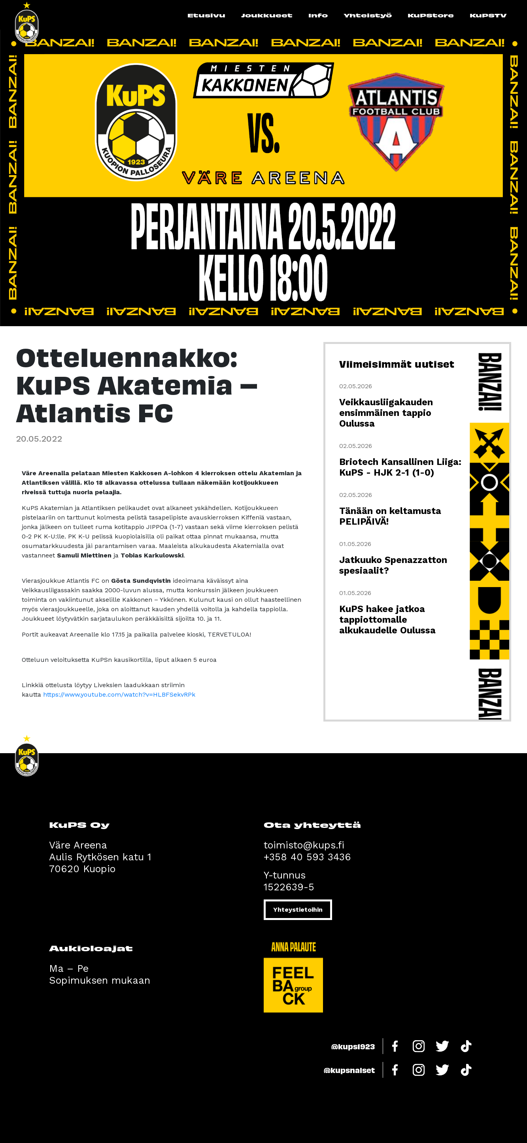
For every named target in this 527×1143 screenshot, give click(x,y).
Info (318, 15)
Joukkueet (267, 15)
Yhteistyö (368, 15)
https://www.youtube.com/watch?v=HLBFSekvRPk (119, 694)
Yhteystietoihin (298, 909)
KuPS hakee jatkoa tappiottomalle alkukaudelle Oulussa (387, 620)
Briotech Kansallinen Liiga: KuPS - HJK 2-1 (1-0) (400, 467)
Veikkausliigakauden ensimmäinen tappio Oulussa (386, 413)
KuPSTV (488, 15)
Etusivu (206, 15)
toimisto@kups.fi (304, 845)
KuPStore (431, 15)
